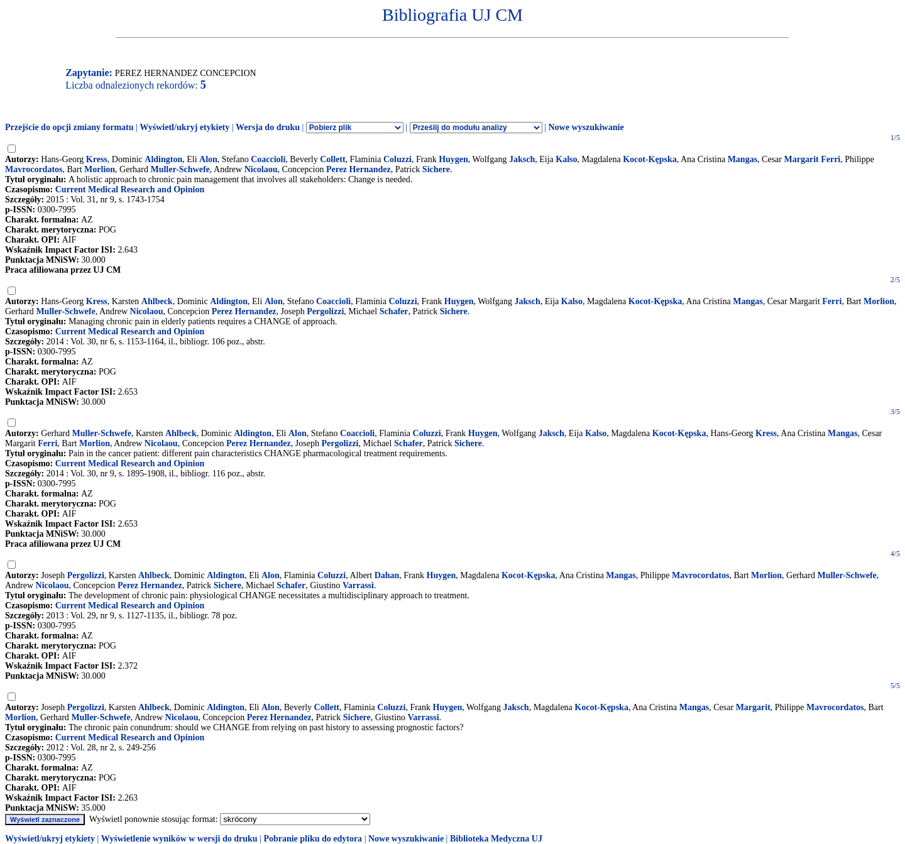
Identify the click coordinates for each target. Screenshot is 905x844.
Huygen (453, 159)
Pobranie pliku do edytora (312, 838)
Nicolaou (261, 169)
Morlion (99, 169)
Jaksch (522, 159)
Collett (332, 159)
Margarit (753, 707)
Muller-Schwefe (179, 169)
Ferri (832, 301)
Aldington (163, 159)
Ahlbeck (157, 301)
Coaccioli (268, 159)
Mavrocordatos (34, 169)
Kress (96, 159)
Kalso (566, 159)
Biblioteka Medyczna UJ (496, 838)
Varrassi (358, 585)
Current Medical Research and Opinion (130, 189)
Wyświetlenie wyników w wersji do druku (179, 838)
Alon (208, 159)
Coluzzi (397, 159)
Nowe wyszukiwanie (585, 127)
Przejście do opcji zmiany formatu (69, 127)
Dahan (387, 575)
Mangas (742, 159)
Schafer (394, 311)
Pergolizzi (325, 311)
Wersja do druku (268, 127)
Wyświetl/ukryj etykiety (184, 127)
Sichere (436, 169)
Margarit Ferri (812, 159)
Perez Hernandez (358, 169)
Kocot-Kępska (650, 159)
